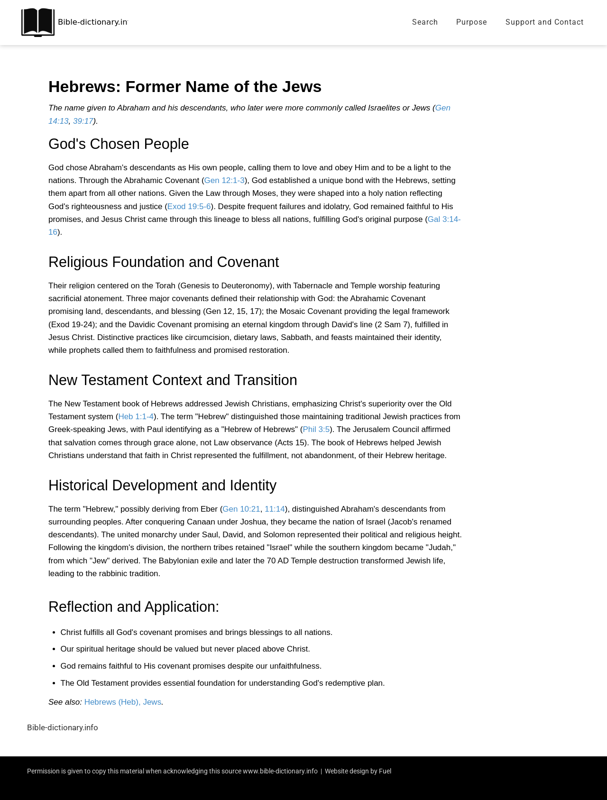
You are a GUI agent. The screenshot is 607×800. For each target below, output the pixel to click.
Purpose (471, 22)
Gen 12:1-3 (224, 180)
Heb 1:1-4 (136, 416)
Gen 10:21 (241, 509)
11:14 (275, 509)
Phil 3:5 (316, 429)
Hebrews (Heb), (112, 702)
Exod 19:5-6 (189, 206)
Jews (152, 702)
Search (425, 22)
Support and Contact (545, 22)
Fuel (385, 771)
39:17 (83, 121)
